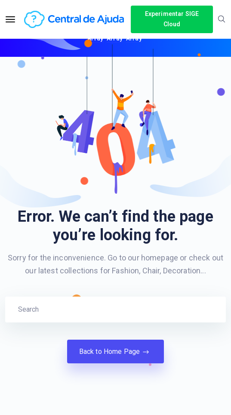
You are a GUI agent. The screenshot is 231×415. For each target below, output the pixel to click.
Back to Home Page (115, 351)
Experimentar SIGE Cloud (172, 19)
